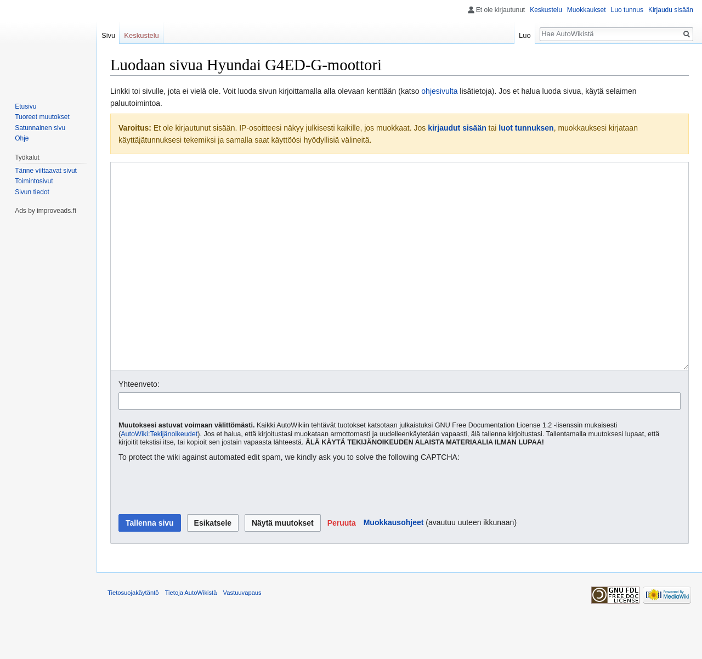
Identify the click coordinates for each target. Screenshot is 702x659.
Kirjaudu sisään (670, 10)
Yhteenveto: (139, 425)
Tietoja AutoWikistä (191, 633)
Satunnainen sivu (40, 128)
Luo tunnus (627, 10)
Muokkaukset (586, 10)
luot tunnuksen (526, 127)
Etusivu (25, 106)
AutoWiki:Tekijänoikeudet (159, 475)
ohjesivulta (439, 91)
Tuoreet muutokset (42, 117)
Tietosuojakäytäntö (133, 633)
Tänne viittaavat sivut (46, 170)
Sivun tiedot (32, 192)
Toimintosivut (34, 181)
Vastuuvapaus (242, 633)
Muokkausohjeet (394, 563)
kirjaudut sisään (457, 127)
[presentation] (201, 530)
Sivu (108, 35)
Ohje (22, 138)
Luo (525, 35)
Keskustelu (546, 10)
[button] (342, 564)
